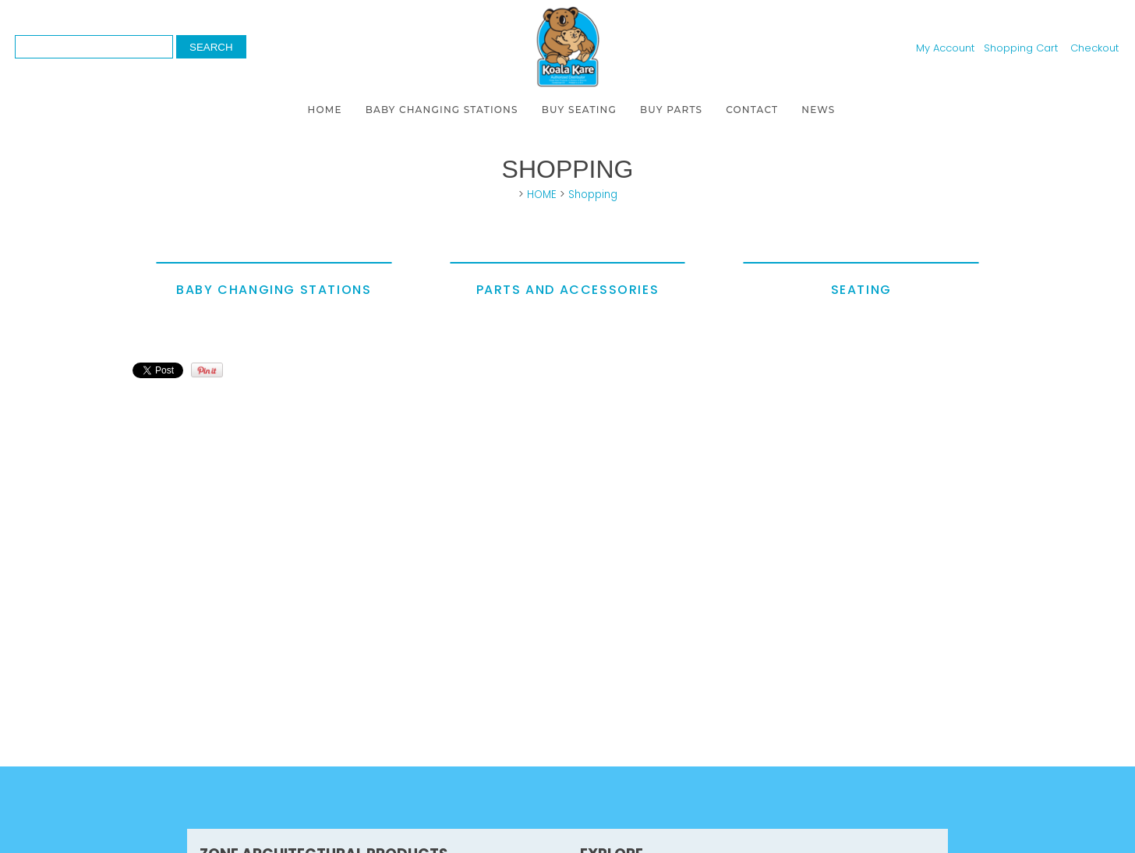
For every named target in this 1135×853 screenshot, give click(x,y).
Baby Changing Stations (273, 290)
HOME (325, 109)
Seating (861, 290)
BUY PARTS (671, 109)
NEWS (818, 109)
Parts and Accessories (567, 290)
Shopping (592, 194)
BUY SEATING (579, 109)
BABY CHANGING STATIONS (442, 109)
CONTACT (752, 109)
